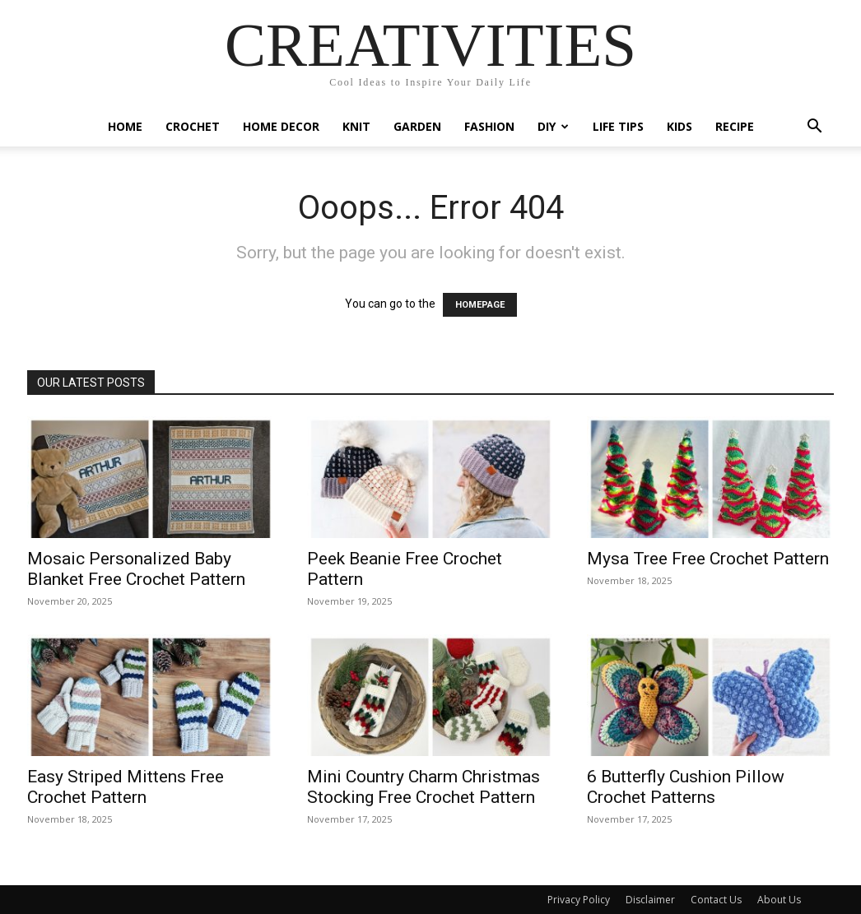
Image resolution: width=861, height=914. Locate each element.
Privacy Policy (578, 900)
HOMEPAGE (480, 304)
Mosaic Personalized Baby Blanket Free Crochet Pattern (136, 569)
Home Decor (281, 126)
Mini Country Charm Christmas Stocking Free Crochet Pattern (423, 787)
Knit (356, 126)
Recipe (734, 126)
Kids (679, 126)
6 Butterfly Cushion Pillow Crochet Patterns (685, 787)
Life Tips (618, 126)
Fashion (489, 126)
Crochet (192, 126)
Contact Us (716, 900)
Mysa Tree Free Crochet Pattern (708, 558)
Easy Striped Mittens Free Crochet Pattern (125, 787)
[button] (814, 128)
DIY (553, 126)
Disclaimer (650, 900)
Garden (417, 126)
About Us (779, 900)
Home (125, 126)
